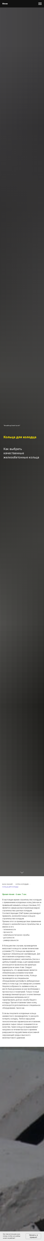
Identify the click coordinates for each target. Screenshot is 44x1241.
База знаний (7, 884)
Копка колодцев (22, 884)
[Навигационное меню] (40, 4)
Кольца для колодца (10, 887)
